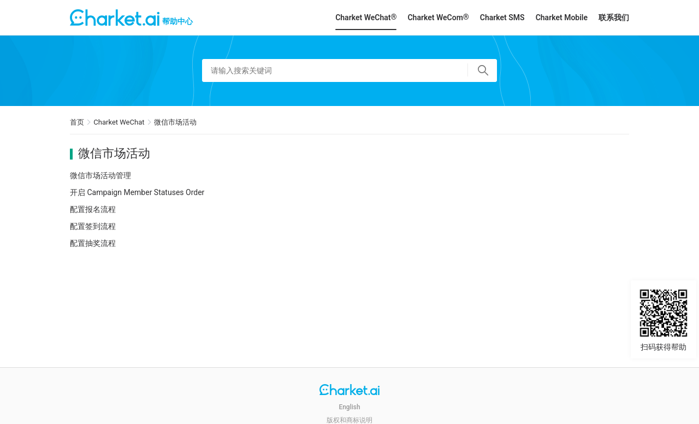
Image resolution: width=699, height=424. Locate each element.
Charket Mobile (562, 17)
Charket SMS (502, 17)
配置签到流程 (93, 226)
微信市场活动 (175, 122)
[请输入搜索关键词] (349, 70)
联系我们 (614, 17)
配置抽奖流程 (93, 243)
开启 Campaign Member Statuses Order (137, 192)
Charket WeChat (118, 122)
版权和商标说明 (349, 420)
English (349, 407)
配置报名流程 (93, 209)
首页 (77, 122)
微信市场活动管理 (100, 175)
